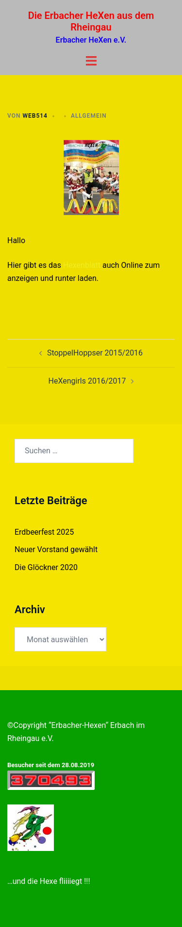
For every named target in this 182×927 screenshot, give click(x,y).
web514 (35, 115)
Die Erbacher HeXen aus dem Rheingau (91, 21)
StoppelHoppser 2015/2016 (95, 352)
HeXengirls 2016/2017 (87, 381)
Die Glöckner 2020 (46, 567)
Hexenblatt (81, 265)
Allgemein (89, 115)
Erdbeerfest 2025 (44, 532)
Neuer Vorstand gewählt (56, 549)
